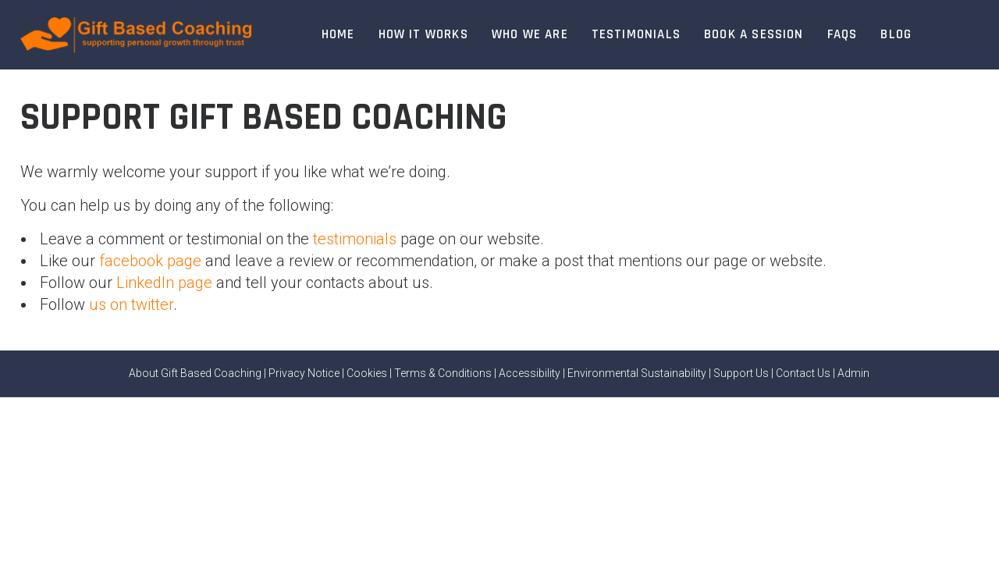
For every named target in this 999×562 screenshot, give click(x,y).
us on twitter (131, 304)
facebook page (150, 260)
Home (338, 34)
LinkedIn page (164, 282)
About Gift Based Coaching (195, 373)
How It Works (423, 34)
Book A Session (754, 34)
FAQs (842, 34)
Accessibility (529, 373)
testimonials (354, 238)
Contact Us (803, 373)
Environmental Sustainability (636, 373)
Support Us (741, 373)
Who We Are (530, 34)
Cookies (367, 373)
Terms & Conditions (443, 373)
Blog (896, 34)
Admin (853, 373)
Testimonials (636, 34)
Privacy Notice (304, 373)
